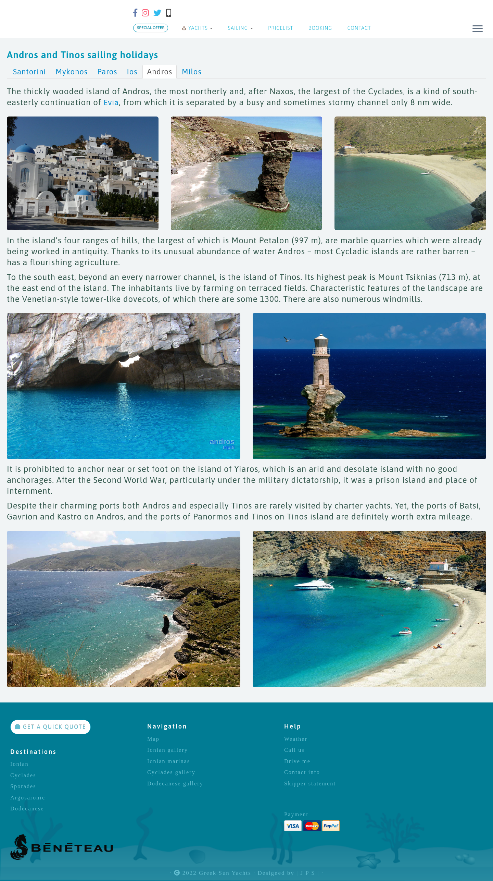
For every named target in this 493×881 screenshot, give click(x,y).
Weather (295, 739)
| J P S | (307, 873)
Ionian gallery (167, 750)
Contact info (302, 772)
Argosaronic (27, 798)
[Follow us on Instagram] (147, 13)
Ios (132, 71)
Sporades (23, 786)
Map (153, 739)
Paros (107, 71)
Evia (111, 102)
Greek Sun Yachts (225, 873)
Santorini (29, 71)
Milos (191, 71)
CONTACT (358, 28)
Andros (159, 71)
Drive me (297, 761)
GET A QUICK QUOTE (50, 727)
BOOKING (319, 28)
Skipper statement (310, 784)
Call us (294, 750)
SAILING (239, 28)
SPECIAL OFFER (150, 27)
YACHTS (197, 28)
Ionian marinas (168, 761)
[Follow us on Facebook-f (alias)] (137, 13)
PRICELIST (280, 28)
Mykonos (71, 71)
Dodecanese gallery (175, 784)
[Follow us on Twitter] (159, 13)
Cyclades (23, 775)
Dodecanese (27, 809)
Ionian (19, 764)
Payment (296, 814)
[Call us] (171, 13)
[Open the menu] (477, 29)
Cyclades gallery (171, 772)
